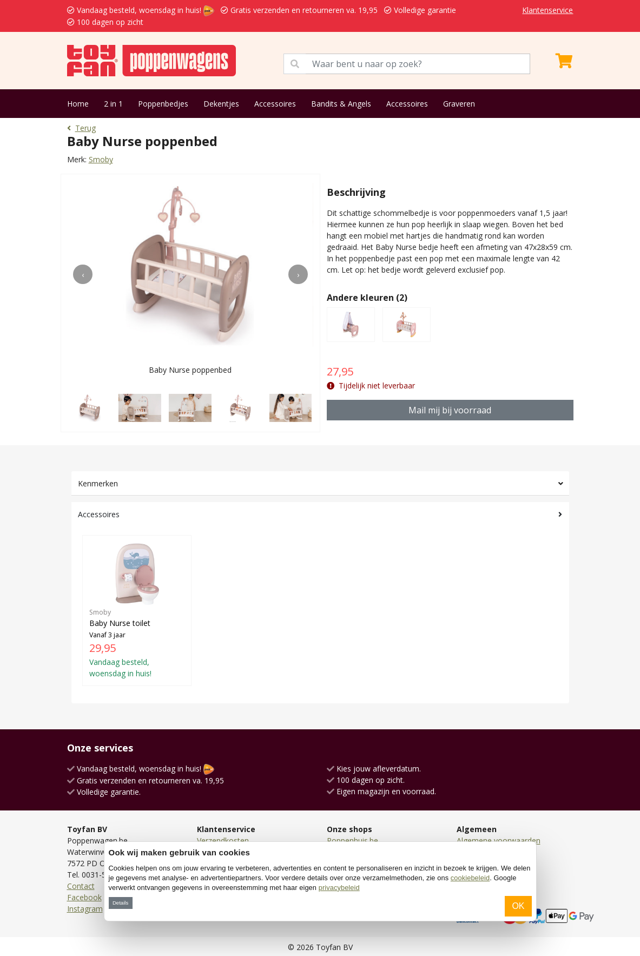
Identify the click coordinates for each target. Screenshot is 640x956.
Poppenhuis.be (352, 840)
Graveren (459, 103)
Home (78, 103)
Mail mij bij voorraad (449, 410)
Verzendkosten (223, 840)
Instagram (85, 909)
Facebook (84, 897)
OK (518, 906)
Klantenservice (547, 10)
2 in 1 (113, 103)
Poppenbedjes (163, 103)
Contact (81, 886)
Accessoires (275, 103)
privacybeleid (339, 888)
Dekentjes (221, 103)
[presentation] (83, 274)
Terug (81, 128)
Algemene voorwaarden (498, 840)
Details (120, 903)
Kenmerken (98, 483)
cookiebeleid (470, 878)
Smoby (101, 159)
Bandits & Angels (341, 103)
